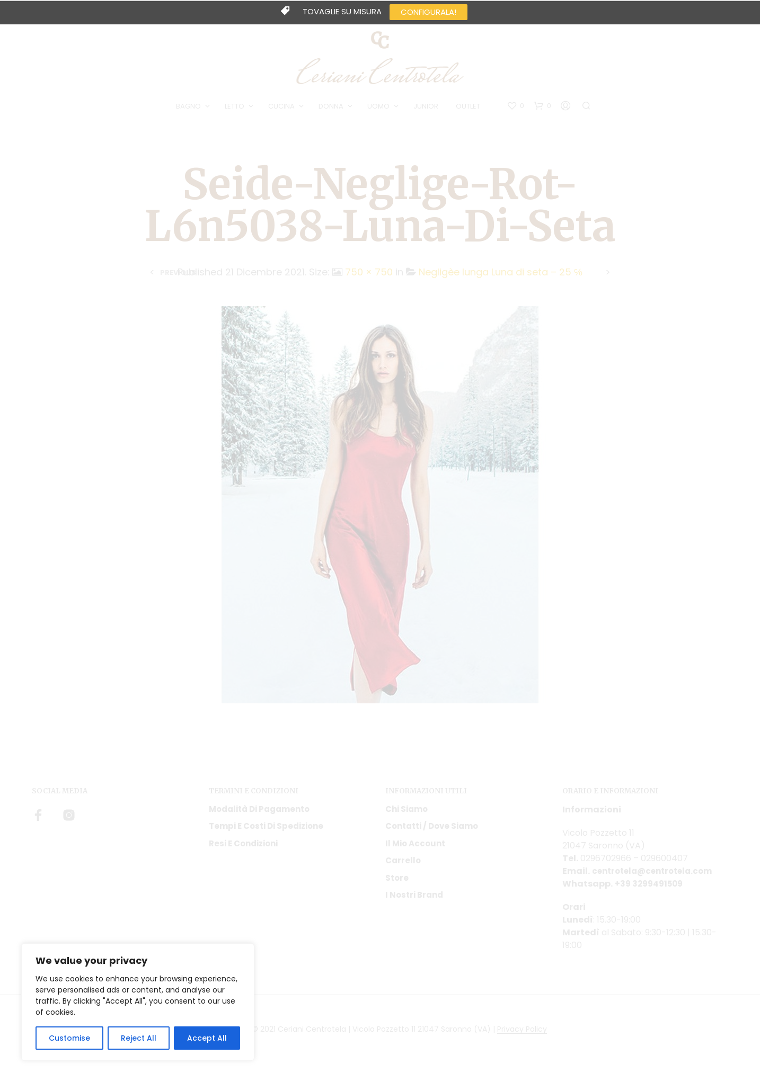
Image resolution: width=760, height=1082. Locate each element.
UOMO (380, 110)
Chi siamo (406, 816)
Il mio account (415, 850)
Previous (178, 279)
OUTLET (469, 110)
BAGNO (190, 110)
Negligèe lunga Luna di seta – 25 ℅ (500, 279)
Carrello (403, 868)
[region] (137, 1002)
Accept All (207, 1038)
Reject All (138, 1038)
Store (397, 885)
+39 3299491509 (651, 891)
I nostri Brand (414, 902)
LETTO (236, 110)
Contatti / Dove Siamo (431, 833)
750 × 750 (369, 279)
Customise (69, 1038)
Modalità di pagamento (259, 816)
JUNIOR (427, 110)
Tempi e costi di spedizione (266, 833)
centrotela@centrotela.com (656, 878)
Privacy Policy (522, 1037)
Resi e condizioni (243, 850)
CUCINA (283, 110)
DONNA (332, 110)
